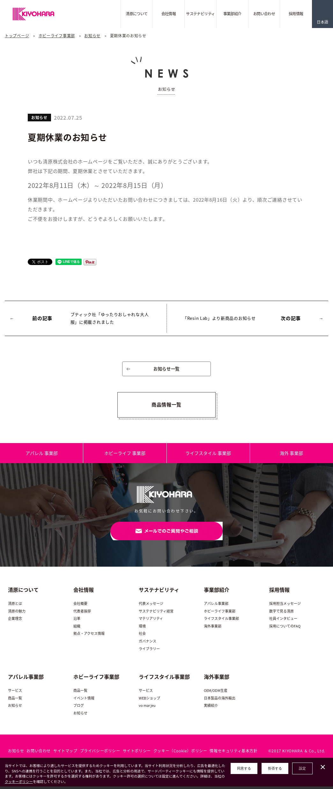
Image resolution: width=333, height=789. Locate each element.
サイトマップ (65, 753)
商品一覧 (15, 700)
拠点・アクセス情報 (89, 636)
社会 (142, 636)
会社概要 (80, 606)
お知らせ (92, 36)
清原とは (15, 606)
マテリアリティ (151, 621)
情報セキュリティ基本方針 (233, 753)
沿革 (76, 621)
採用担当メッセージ (285, 606)
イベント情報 (83, 700)
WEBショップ (149, 700)
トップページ (17, 36)
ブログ (78, 708)
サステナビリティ (200, 14)
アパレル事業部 (216, 606)
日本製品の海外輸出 (219, 700)
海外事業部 (212, 628)
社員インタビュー (283, 621)
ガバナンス (147, 644)
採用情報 (296, 14)
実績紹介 (211, 708)
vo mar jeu (147, 708)
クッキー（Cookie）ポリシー (180, 753)
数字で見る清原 (281, 613)
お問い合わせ (264, 14)
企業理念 (15, 621)
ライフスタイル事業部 (221, 621)
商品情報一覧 (166, 405)
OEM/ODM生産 (215, 693)
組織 (76, 628)
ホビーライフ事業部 (57, 36)
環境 (142, 628)
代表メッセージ (151, 606)
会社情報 (168, 14)
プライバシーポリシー (100, 753)
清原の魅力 (17, 613)
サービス (15, 693)
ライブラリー (149, 651)
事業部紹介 (232, 14)
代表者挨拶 (82, 613)
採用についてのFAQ (284, 628)
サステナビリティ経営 (156, 613)
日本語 (322, 22)
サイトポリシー (137, 753)
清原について (136, 14)
